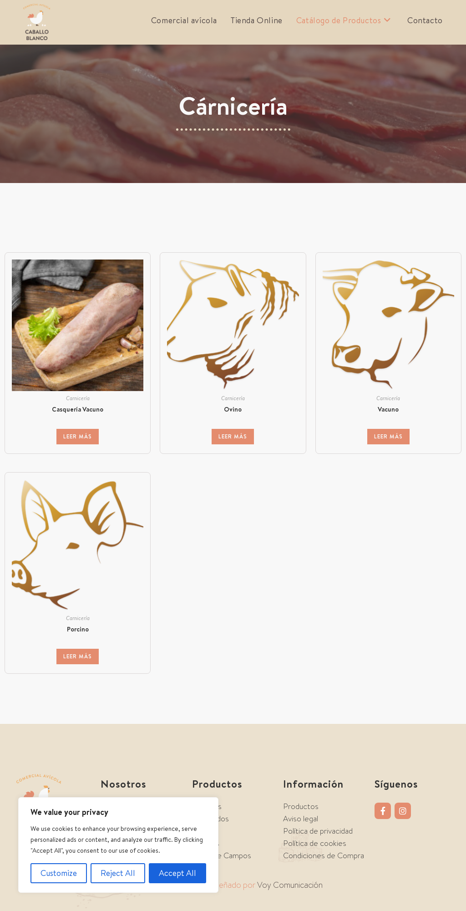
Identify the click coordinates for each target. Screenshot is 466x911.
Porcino (78, 629)
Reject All (118, 873)
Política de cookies (314, 843)
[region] (118, 845)
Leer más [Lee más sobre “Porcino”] (77, 656)
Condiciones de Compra (323, 855)
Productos (301, 806)
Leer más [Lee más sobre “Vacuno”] (388, 436)
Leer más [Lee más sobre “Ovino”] (232, 436)
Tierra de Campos (221, 855)
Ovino (233, 409)
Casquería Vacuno (77, 409)
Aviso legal (300, 818)
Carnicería (78, 398)
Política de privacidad (318, 830)
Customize (59, 873)
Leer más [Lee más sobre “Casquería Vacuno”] (77, 436)
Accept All (177, 873)
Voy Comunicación (290, 885)
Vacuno (388, 409)
